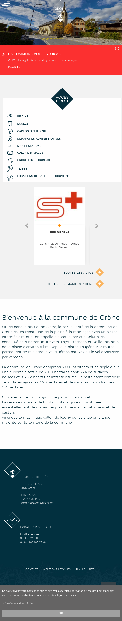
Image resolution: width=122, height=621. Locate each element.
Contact (31, 570)
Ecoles (22, 124)
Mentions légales (57, 570)
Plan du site (85, 570)
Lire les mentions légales (19, 603)
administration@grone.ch (37, 503)
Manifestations (29, 146)
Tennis (22, 169)
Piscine (22, 116)
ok (61, 613)
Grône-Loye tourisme (34, 160)
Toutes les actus (78, 273)
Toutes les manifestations (70, 284)
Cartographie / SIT (32, 131)
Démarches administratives (39, 139)
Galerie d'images (30, 153)
